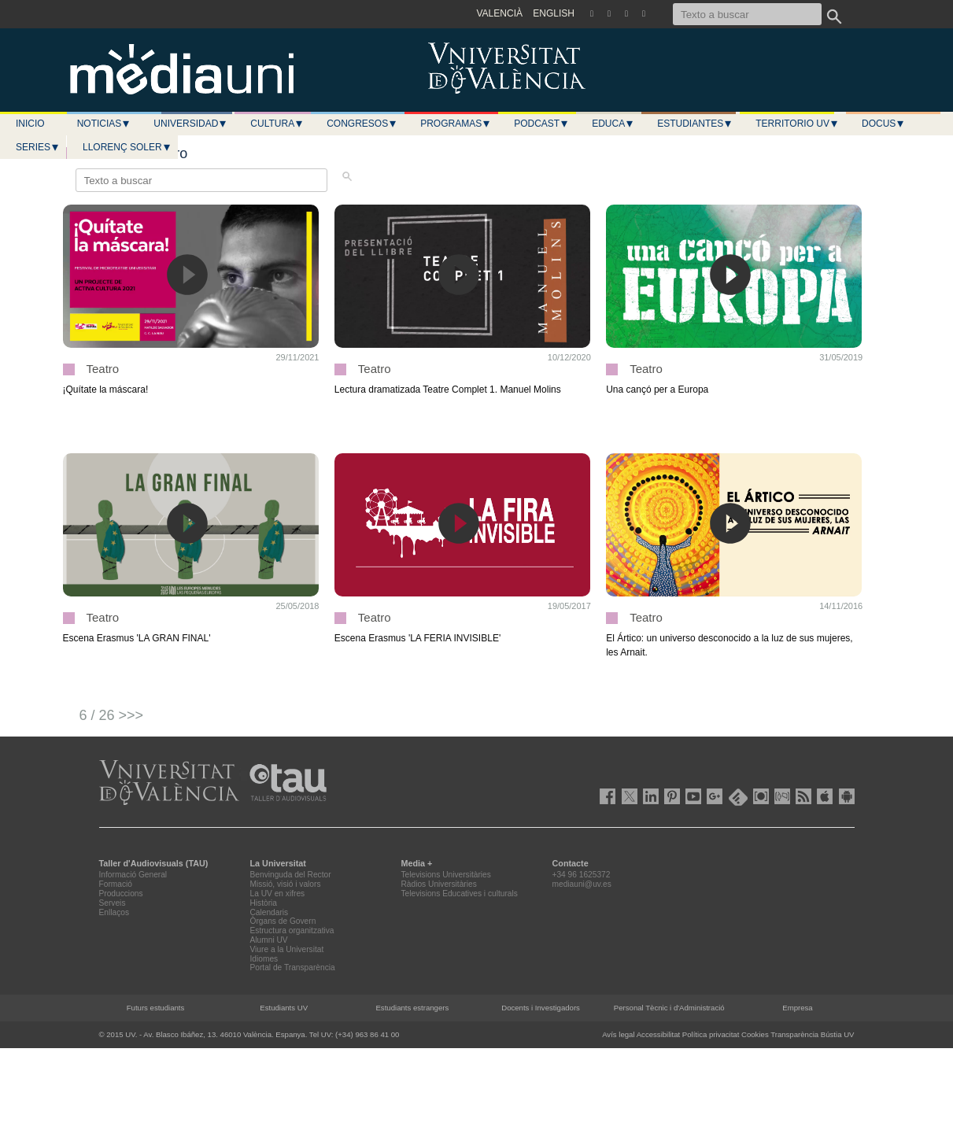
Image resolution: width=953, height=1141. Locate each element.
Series (38, 147)
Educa (613, 123)
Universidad (190, 123)
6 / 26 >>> (111, 715)
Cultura (277, 123)
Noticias (104, 123)
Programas (455, 123)
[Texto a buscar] (747, 14)
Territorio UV (797, 123)
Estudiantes (695, 123)
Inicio (30, 123)
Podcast (541, 123)
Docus (883, 123)
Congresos (362, 123)
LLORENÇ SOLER (127, 147)
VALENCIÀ (500, 13)
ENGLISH (553, 13)
